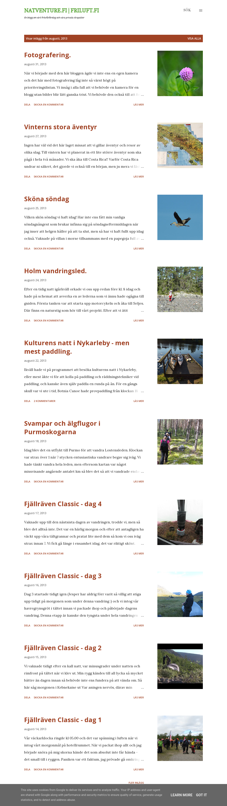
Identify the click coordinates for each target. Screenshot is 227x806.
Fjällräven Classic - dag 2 (63, 647)
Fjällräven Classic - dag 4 (63, 503)
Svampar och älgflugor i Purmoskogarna (62, 427)
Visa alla (194, 38)
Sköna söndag (46, 198)
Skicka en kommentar (49, 104)
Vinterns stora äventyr (60, 127)
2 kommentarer (44, 401)
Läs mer (139, 104)
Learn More (182, 795)
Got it (201, 795)
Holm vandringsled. (55, 270)
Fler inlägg (136, 782)
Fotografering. (47, 55)
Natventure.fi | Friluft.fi (61, 10)
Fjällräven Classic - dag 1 (63, 719)
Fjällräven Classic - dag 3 (63, 575)
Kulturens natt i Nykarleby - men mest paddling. (76, 347)
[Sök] (187, 10)
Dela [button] (27, 104)
